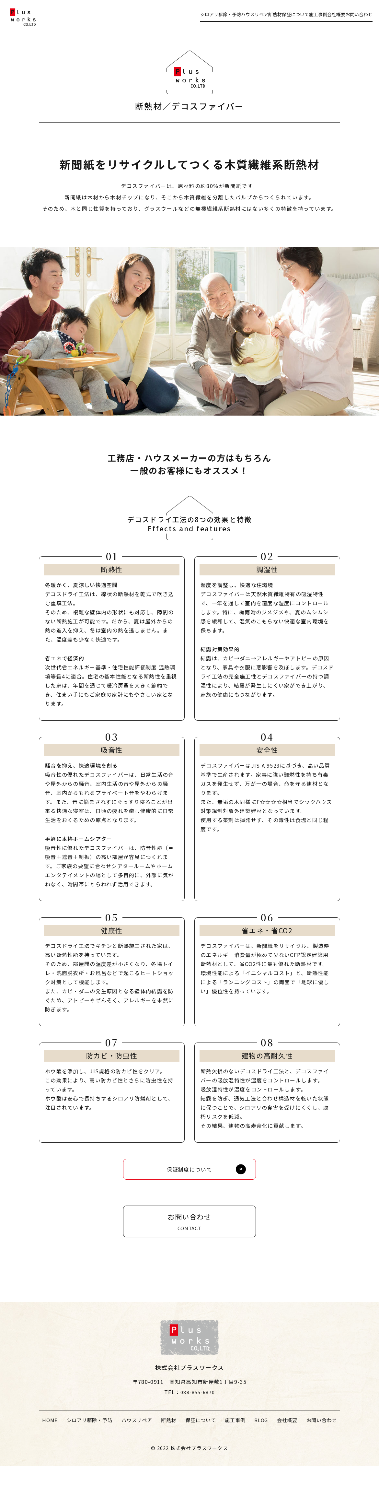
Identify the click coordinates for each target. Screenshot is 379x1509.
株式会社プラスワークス (199, 1491)
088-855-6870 (197, 1435)
